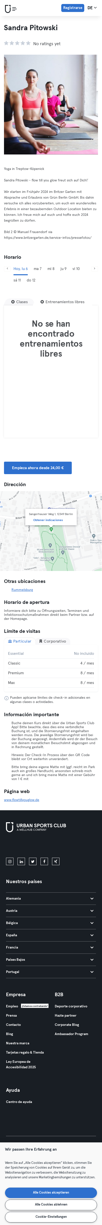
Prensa (11, 1015)
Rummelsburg (22, 590)
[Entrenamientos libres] (63, 301)
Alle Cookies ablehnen (51, 1204)
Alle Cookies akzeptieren (51, 1192)
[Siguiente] (95, 269)
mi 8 (51, 269)
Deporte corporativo (71, 1006)
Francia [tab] (50, 948)
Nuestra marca (17, 1043)
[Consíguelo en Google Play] (59, 846)
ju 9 (63, 269)
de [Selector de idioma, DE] (92, 7)
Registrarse (72, 8)
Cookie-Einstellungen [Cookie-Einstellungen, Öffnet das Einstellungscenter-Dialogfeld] (51, 1217)
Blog (9, 1034)
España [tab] (50, 935)
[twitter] (32, 861)
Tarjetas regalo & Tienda (25, 1052)
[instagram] (10, 861)
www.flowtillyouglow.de (21, 800)
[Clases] (19, 301)
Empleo (12, 1006)
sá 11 (17, 280)
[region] (51, 1183)
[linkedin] (21, 861)
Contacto (13, 1025)
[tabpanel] (51, 668)
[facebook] (44, 861)
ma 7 (38, 269)
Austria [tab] (50, 911)
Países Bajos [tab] (50, 960)
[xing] (56, 861)
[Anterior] (7, 269)
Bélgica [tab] (50, 923)
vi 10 (76, 269)
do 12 (31, 280)
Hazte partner (65, 1015)
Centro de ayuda (19, 1102)
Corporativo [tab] (52, 641)
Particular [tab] (20, 641)
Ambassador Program (71, 1034)
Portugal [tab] (50, 972)
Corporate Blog (67, 1025)
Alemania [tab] (50, 899)
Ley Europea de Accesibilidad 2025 (21, 1064)
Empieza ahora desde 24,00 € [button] (38, 468)
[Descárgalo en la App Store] (23, 846)
